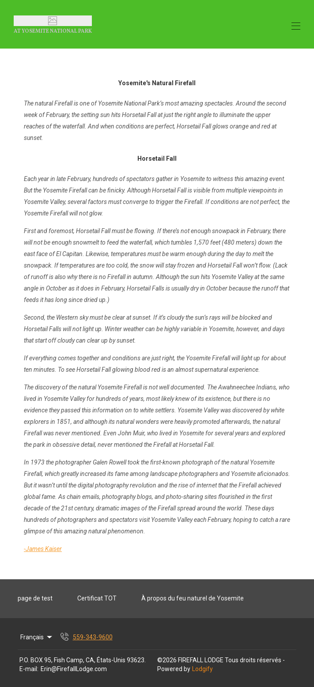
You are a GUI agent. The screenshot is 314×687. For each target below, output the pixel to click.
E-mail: (28, 668)
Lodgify (202, 668)
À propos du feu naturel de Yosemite (192, 598)
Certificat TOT (97, 598)
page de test (35, 598)
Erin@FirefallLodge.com (74, 668)
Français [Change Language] (36, 637)
